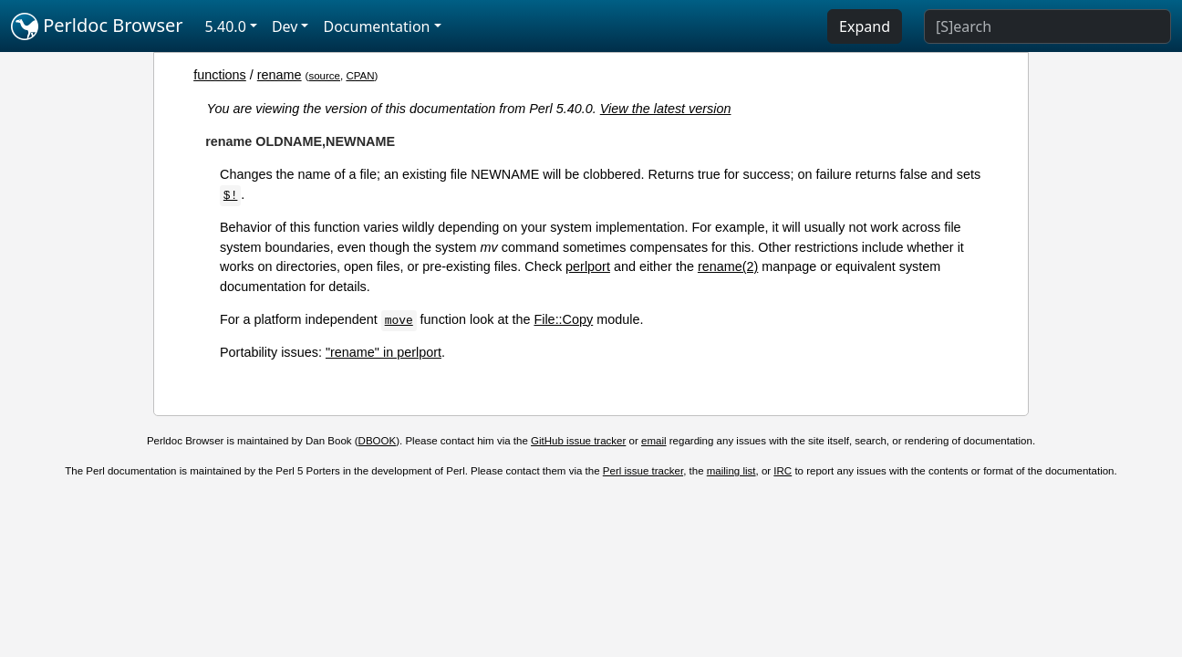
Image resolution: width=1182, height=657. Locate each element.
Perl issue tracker (643, 470)
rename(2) (728, 266)
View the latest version (665, 108)
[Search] (1047, 26)
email (654, 440)
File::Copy (563, 319)
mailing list (731, 470)
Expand (864, 26)
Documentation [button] (376, 26)
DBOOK (377, 440)
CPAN (360, 75)
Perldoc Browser (97, 26)
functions (219, 75)
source (324, 75)
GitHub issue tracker (578, 440)
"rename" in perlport (383, 352)
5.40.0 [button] (225, 26)
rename (279, 75)
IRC (782, 470)
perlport (587, 266)
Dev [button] (285, 26)
